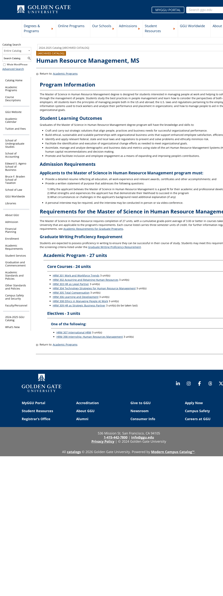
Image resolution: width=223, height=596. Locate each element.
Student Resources (153, 28)
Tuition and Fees (15, 128)
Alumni (82, 419)
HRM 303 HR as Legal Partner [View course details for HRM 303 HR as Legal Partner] (71, 284)
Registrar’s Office (36, 419)
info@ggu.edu (142, 437)
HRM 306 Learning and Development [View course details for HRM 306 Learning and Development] (75, 297)
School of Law (13, 189)
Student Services (15, 255)
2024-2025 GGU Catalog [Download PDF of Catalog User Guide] (14, 318)
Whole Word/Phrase (17, 64)
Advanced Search (13, 69)
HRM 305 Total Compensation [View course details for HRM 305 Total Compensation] (71, 292)
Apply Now (194, 403)
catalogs (74, 452)
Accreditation (87, 403)
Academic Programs (11, 88)
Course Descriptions (13, 98)
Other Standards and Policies (15, 287)
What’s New (12, 327)
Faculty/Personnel (16, 305)
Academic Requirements (14, 247)
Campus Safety (197, 411)
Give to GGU (140, 403)
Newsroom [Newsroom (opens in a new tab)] (139, 411)
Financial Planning (10, 230)
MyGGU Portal (33, 403)
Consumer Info (142, 419)
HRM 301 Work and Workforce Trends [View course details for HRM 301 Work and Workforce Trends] (76, 275)
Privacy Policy (102, 441)
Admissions (128, 26)
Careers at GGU (198, 419)
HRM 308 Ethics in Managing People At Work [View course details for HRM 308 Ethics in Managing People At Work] (80, 301)
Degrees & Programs (32, 28)
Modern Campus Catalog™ (173, 452)
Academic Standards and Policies (14, 275)
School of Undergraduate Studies (14, 143)
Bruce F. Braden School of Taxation (15, 180)
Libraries (10, 203)
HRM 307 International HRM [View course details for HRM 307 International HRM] (73, 332)
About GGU (12, 215)
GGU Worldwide (192, 26)
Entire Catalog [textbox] (12, 50)
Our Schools (101, 26)
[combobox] (16, 50)
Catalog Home (13, 80)
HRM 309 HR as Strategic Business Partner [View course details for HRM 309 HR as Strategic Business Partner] (79, 305)
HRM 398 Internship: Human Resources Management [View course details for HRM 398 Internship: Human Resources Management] (89, 336)
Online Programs (71, 26)
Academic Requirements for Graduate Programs (93, 229)
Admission (11, 222)
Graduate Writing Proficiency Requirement (114, 247)
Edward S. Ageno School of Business (15, 167)
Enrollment (12, 238)
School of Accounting (12, 155)
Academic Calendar (11, 120)
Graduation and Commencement (15, 264)
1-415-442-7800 (115, 437)
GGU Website (13, 112)
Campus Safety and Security (14, 297)
